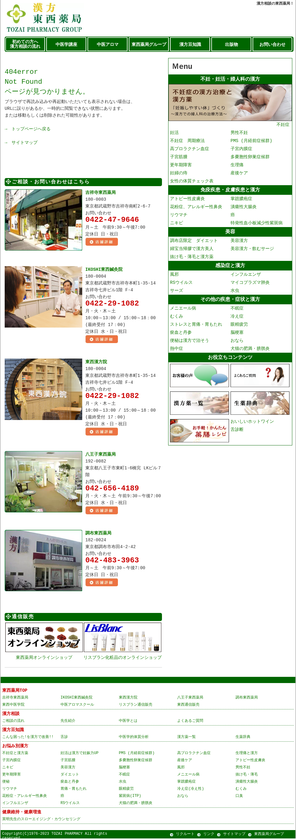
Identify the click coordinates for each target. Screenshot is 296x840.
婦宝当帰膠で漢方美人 (191, 251)
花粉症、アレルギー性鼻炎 (196, 208)
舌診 (64, 738)
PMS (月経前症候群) (251, 142)
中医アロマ (108, 45)
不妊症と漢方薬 (15, 754)
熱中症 (176, 352)
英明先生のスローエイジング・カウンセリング (41, 820)
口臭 (239, 797)
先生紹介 (68, 722)
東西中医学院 (13, 706)
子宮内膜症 (241, 150)
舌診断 (237, 433)
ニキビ (176, 224)
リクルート (185, 835)
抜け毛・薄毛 (246, 776)
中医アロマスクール (77, 706)
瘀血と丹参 (181, 336)
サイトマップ (234, 835)
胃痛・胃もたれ (74, 790)
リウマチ (178, 216)
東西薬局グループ (149, 45)
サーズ (176, 293)
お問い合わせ (272, 45)
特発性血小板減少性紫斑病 (257, 224)
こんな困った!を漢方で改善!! (28, 738)
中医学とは (128, 722)
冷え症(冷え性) (190, 790)
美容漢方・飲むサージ (252, 251)
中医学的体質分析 (134, 738)
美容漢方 (239, 243)
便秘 (6, 783)
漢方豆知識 (190, 45)
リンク (208, 835)
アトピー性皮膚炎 (187, 200)
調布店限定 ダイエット (194, 243)
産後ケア (239, 174)
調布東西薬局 (98, 535)
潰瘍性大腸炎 (244, 208)
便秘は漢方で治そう (189, 344)
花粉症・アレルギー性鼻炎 (24, 797)
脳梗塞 (237, 336)
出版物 (231, 45)
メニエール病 (183, 312)
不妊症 (230, 123)
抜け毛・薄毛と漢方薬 (191, 259)
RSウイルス (181, 285)
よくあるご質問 (190, 722)
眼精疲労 (239, 328)
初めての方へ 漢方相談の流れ (25, 44)
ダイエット (70, 776)
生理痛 (237, 166)
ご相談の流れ (13, 722)
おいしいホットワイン (252, 425)
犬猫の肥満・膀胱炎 (250, 352)
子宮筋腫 (178, 158)
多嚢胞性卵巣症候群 (250, 158)
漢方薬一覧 (186, 738)
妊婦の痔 (178, 174)
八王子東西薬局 (100, 455)
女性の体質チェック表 (191, 182)
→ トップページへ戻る (28, 129)
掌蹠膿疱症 (241, 200)
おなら (237, 344)
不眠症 (237, 312)
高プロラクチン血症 (189, 150)
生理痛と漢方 (246, 754)
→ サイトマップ (21, 142)
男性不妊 (239, 133)
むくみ (176, 320)
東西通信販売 (188, 706)
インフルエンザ (246, 277)
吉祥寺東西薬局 (100, 192)
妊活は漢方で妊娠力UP (79, 754)
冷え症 (237, 320)
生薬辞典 (242, 738)
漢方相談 (11, 715)
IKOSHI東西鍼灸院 (104, 269)
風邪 (174, 277)
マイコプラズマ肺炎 (250, 285)
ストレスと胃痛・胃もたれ (196, 328)
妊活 (174, 133)
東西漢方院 (96, 362)
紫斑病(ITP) (130, 797)
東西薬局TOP (14, 692)
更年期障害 (181, 166)
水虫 (235, 293)
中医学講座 (66, 45)
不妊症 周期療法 (187, 142)
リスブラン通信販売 (135, 706)
